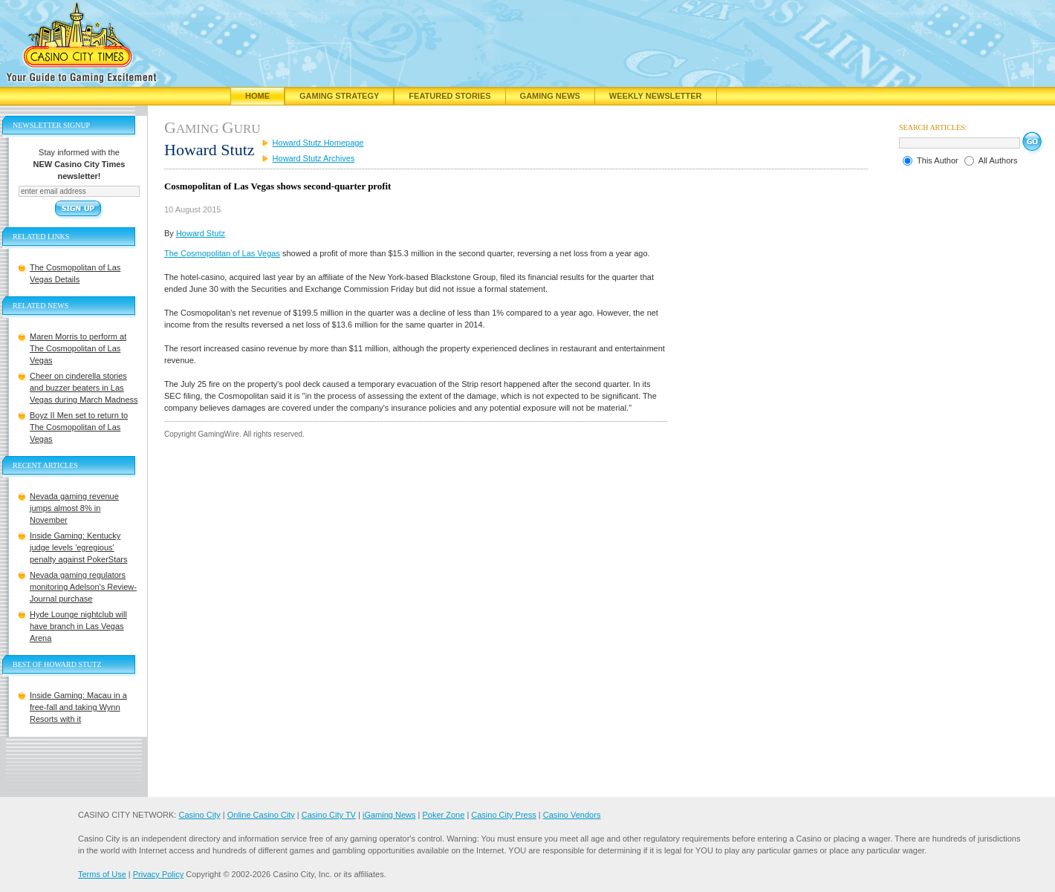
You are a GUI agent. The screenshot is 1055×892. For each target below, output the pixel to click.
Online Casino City (261, 814)
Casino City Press (503, 814)
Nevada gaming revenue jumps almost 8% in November (74, 508)
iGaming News (389, 814)
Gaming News (550, 95)
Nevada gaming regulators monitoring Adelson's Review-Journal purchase (83, 586)
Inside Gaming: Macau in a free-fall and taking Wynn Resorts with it (78, 707)
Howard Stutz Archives (314, 158)
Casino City (199, 814)
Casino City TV (329, 814)
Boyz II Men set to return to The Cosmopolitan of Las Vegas (79, 427)
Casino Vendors (572, 814)
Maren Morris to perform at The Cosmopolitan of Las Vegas (78, 348)
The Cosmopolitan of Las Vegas (222, 253)
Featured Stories (449, 95)
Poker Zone (443, 814)
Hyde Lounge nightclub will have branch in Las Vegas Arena (78, 626)
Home (257, 95)
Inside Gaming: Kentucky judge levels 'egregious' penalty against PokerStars (78, 547)
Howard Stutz (200, 233)
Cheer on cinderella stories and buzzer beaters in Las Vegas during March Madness (84, 387)
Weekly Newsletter (655, 95)
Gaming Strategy (339, 95)
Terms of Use (102, 874)
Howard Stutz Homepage (318, 142)
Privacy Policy (158, 874)
